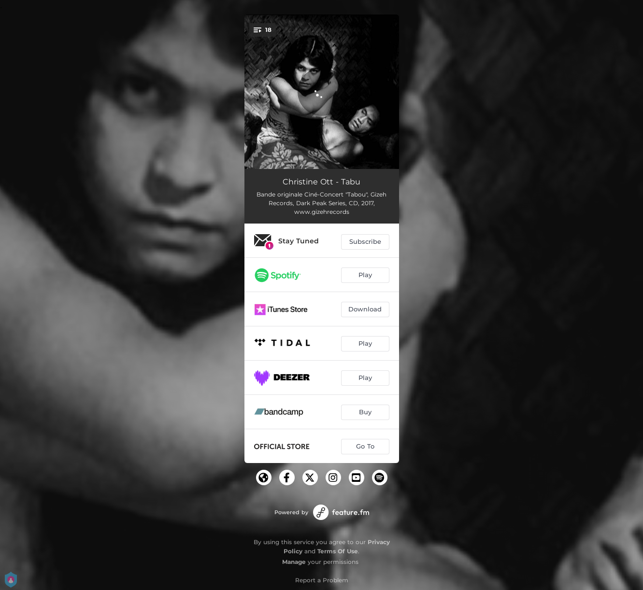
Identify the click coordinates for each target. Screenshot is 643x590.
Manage (294, 561)
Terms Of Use (337, 551)
